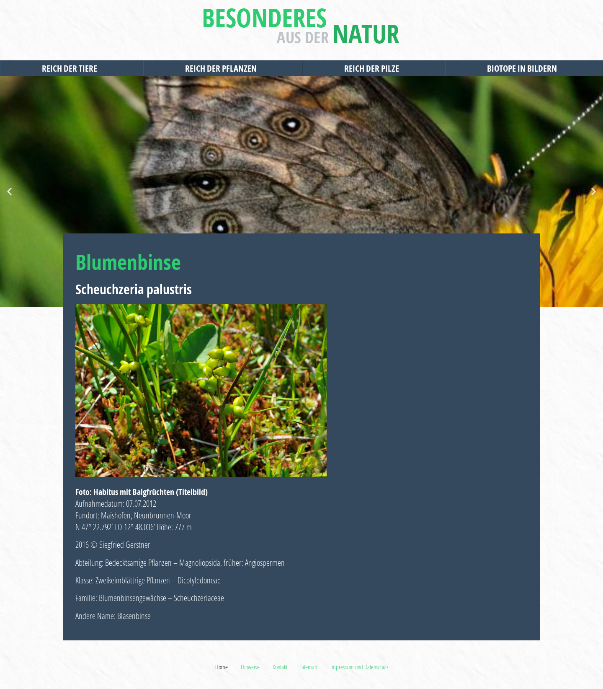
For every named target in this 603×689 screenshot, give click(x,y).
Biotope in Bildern (524, 68)
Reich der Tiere (71, 68)
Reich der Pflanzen (223, 68)
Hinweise (250, 667)
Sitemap (308, 667)
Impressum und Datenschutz (359, 667)
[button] (9, 191)
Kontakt (280, 667)
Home (221, 667)
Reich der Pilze (373, 68)
